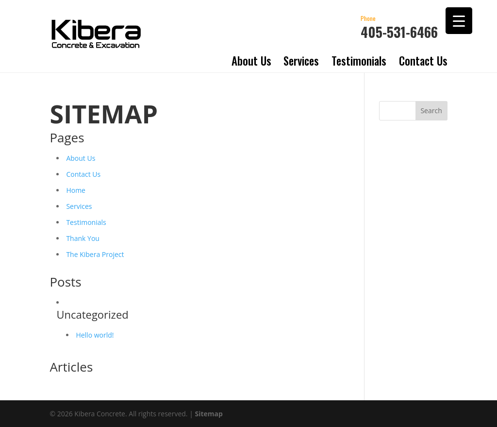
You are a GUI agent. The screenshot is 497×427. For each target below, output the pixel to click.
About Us (251, 60)
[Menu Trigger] (459, 20)
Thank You (82, 238)
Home (75, 190)
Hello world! (95, 335)
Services (301, 60)
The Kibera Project (95, 254)
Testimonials (358, 60)
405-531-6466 (399, 27)
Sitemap (209, 413)
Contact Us (423, 60)
